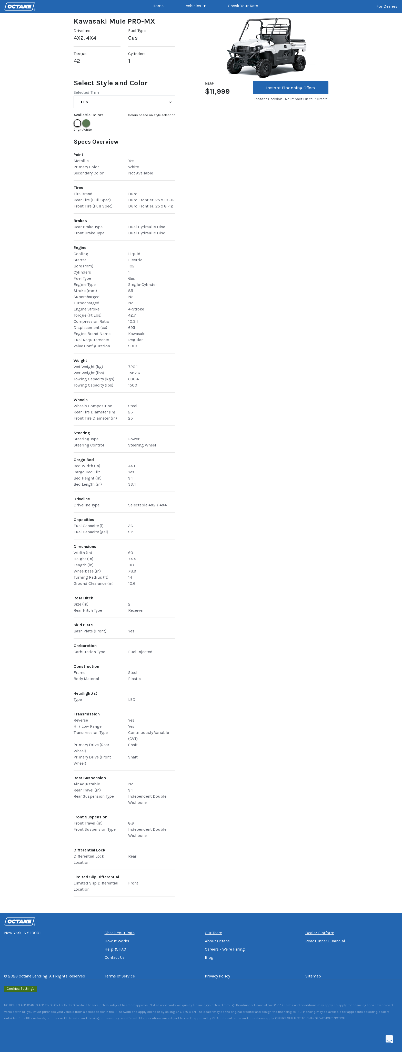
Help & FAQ (115, 949)
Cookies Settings (21, 988)
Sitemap (313, 976)
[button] (196, 6)
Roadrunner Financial (325, 941)
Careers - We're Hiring (225, 949)
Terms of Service (120, 976)
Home (158, 5)
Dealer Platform (319, 932)
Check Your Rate (243, 5)
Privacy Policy (217, 976)
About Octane (217, 941)
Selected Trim (86, 92)
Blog (209, 957)
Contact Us (115, 957)
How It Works (117, 941)
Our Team (213, 932)
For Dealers (386, 6)
